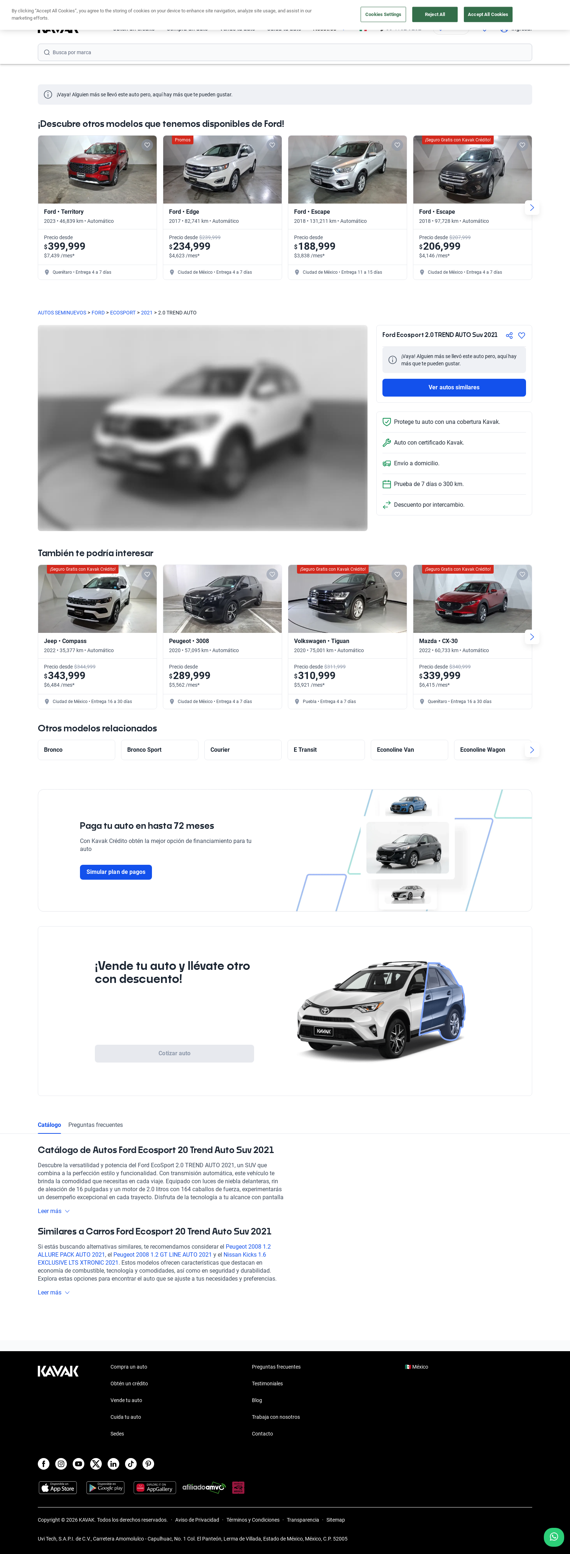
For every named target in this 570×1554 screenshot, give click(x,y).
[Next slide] (532, 207)
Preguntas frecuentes (95, 1124)
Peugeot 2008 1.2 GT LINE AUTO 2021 (162, 1254)
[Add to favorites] (147, 145)
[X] (96, 1464)
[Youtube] (78, 1464)
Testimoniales (267, 1383)
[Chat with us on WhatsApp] (554, 1537)
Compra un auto (129, 1367)
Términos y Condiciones (253, 1520)
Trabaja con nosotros (276, 1417)
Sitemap (335, 1520)
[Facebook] (43, 1464)
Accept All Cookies (488, 14)
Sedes (117, 1434)
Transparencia (303, 1520)
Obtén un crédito (129, 1383)
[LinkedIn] (113, 1464)
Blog (257, 1400)
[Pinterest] (148, 1464)
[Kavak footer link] (58, 1401)
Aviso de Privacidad (197, 1520)
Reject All (435, 14)
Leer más (54, 1211)
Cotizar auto (174, 1053)
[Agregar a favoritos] (521, 335)
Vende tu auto (126, 1400)
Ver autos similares (454, 387)
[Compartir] (509, 335)
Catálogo (49, 1124)
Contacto (262, 1434)
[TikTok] (131, 1464)
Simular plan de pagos (116, 871)
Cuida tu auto (126, 1417)
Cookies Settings (383, 14)
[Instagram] (61, 1464)
